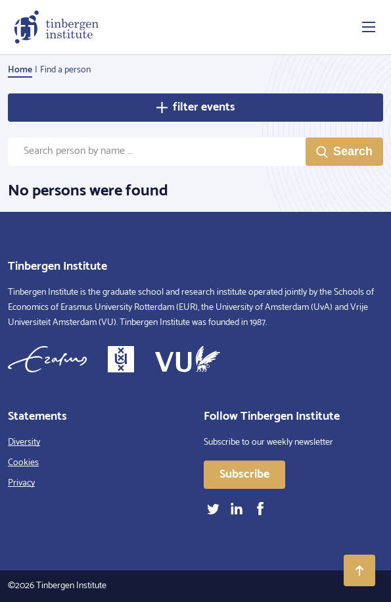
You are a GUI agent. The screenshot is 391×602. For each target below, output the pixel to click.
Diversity (24, 442)
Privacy (21, 483)
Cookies (23, 462)
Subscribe (244, 474)
